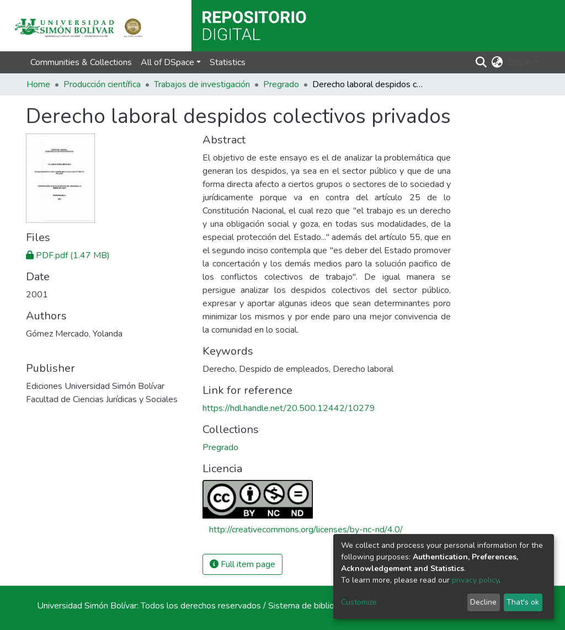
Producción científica (102, 84)
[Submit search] (481, 62)
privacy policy (475, 580)
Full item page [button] (242, 564)
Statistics (228, 62)
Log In (519, 62)
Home (38, 84)
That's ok (523, 602)
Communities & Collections (81, 62)
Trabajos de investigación (202, 84)
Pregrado (281, 84)
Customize (359, 602)
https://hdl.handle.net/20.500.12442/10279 (288, 408)
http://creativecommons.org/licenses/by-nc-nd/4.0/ (306, 530)
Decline (483, 602)
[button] (497, 62)
